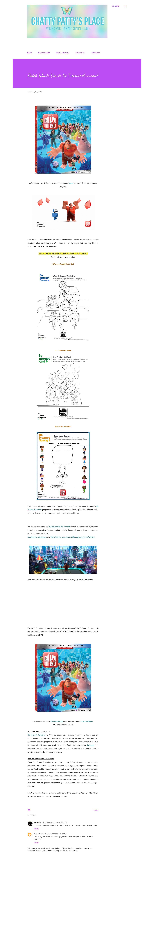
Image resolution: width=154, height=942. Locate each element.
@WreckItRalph (87, 721)
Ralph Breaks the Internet (59, 527)
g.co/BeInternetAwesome (37, 537)
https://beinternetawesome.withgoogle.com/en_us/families (72, 537)
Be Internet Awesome (37, 735)
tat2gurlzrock (39, 822)
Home (29, 53)
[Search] (115, 6)
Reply (36, 829)
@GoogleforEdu (57, 721)
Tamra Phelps (39, 834)
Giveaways (80, 53)
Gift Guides (95, 53)
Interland (90, 745)
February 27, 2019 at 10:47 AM (56, 822)
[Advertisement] (60, 915)
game (71, 183)
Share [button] (96, 810)
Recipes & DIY (44, 53)
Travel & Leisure (62, 53)
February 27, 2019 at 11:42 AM (55, 834)
